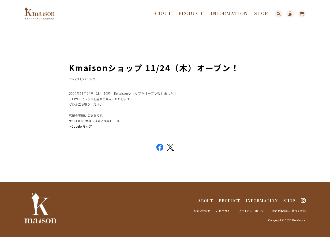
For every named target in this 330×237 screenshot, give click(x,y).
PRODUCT (191, 13)
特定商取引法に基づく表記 (289, 211)
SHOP (261, 13)
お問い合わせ (202, 211)
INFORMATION (229, 13)
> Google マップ (80, 126)
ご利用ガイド (224, 211)
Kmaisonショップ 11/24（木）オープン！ (154, 68)
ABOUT (162, 13)
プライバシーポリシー (252, 211)
